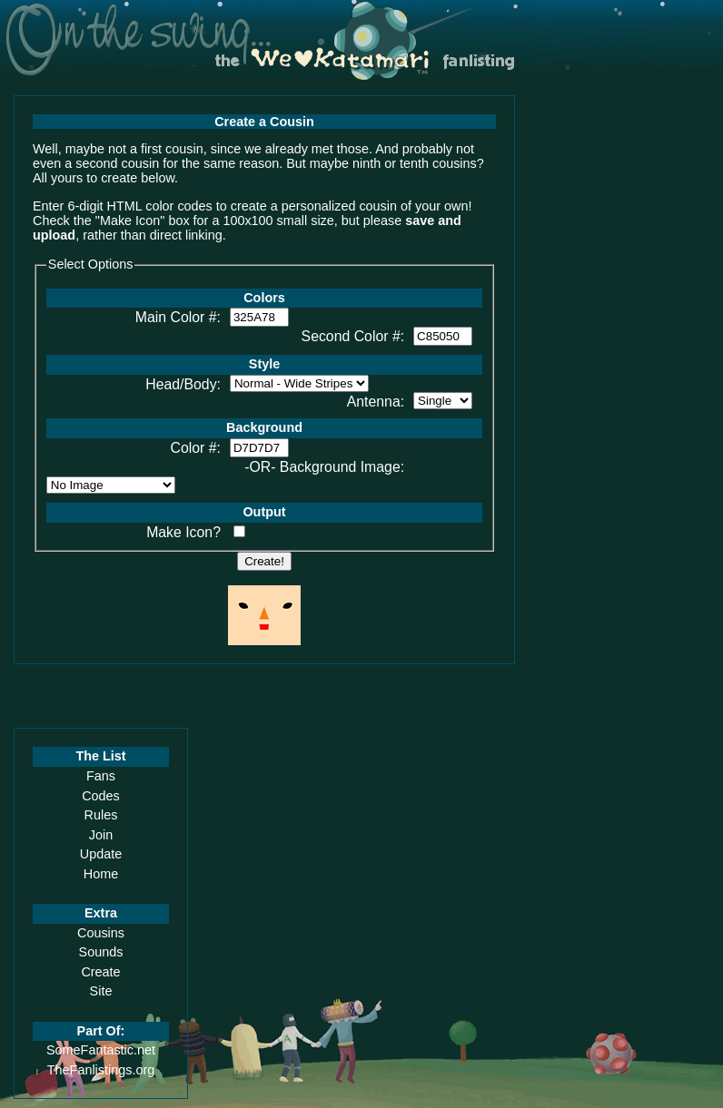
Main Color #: (178, 317)
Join (101, 835)
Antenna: (375, 401)
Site (101, 991)
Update (101, 854)
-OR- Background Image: (324, 467)
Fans (100, 776)
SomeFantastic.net (100, 1050)
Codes (101, 796)
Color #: (196, 448)
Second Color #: (353, 336)
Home (101, 874)
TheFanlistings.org (100, 1070)
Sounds (101, 952)
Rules (101, 815)
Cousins (100, 933)
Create (100, 972)
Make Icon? (183, 532)
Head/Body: (183, 384)
